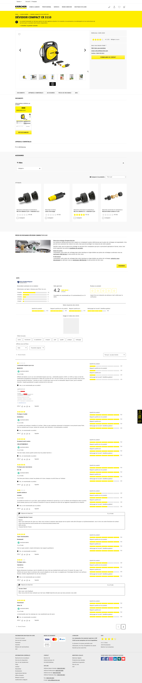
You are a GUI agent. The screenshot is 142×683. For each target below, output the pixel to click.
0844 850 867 (61, 675)
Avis (76, 93)
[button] (20, 50)
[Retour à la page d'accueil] (21, 7)
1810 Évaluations (105, 644)
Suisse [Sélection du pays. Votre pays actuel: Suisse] (19, 1)
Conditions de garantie (78, 662)
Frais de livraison (20, 638)
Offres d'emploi (19, 675)
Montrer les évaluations (107, 647)
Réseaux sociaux (19, 677)
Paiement (17, 642)
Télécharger (23, 132)
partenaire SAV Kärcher (60, 254)
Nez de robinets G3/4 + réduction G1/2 (28, 211)
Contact (17, 666)
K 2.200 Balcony (21, 147)
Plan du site (75, 664)
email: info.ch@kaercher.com (99, 50)
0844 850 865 (50, 678)
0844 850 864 (57, 672)
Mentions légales (76, 658)
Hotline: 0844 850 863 (97, 53)
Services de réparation (21, 660)
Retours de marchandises (22, 647)
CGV (16, 649)
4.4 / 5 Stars (104, 642)
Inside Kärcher (67, 7)
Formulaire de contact (108, 57)
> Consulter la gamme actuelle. (29, 25)
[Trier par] (116, 177)
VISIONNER (121, 266)
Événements (18, 671)
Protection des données (78, 660)
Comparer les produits (97, 177)
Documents (21, 93)
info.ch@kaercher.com (54, 680)
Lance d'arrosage (50, 211)
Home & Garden (34, 7)
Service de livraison (20, 640)
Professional (46, 7)
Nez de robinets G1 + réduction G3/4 (84, 211)
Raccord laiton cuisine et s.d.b (110, 211)
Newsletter (18, 668)
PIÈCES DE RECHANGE (65, 93)
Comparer (22, 218)
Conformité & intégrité (21, 679)
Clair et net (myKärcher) (21, 662)
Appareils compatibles (35, 93)
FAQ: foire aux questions (98, 48)
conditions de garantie (76, 248)
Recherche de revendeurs (22, 658)
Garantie (17, 644)
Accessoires (51, 93)
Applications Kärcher (21, 673)
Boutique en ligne (81, 7)
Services (56, 7)
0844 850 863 (61, 668)
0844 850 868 (59, 670)
